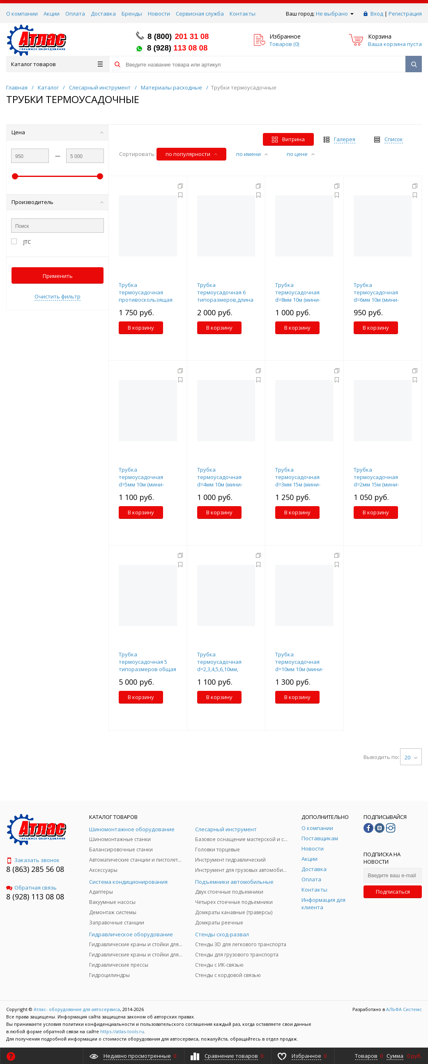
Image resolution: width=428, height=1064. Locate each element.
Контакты (242, 13)
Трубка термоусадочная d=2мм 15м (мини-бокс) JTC (376, 480)
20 (411, 757)
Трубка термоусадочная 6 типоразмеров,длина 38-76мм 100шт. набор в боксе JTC (225, 299)
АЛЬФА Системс (403, 1009)
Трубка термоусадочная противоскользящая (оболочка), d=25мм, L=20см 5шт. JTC (146, 299)
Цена (58, 132)
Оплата (75, 13)
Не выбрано (335, 13)
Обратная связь (31, 887)
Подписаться (393, 891)
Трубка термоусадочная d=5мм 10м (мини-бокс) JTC (141, 480)
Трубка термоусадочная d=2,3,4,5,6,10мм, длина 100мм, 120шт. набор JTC (223, 669)
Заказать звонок (33, 860)
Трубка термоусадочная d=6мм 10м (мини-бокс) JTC (376, 296)
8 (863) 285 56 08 (35, 869)
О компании (22, 13)
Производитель (58, 202)
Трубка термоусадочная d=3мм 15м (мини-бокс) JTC (297, 480)
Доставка (103, 13)
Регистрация (405, 13)
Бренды (132, 13)
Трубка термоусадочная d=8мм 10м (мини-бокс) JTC (297, 296)
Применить (58, 276)
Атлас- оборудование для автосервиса (77, 1009)
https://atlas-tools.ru (122, 1031)
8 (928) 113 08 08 (35, 896)
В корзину (141, 327)
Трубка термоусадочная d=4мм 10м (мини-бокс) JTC (219, 480)
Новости (159, 13)
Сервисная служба (200, 13)
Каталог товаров (57, 64)
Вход (376, 13)
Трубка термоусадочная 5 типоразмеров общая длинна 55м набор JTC (147, 665)
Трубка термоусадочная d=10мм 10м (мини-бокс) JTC (299, 665)
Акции (52, 13)
